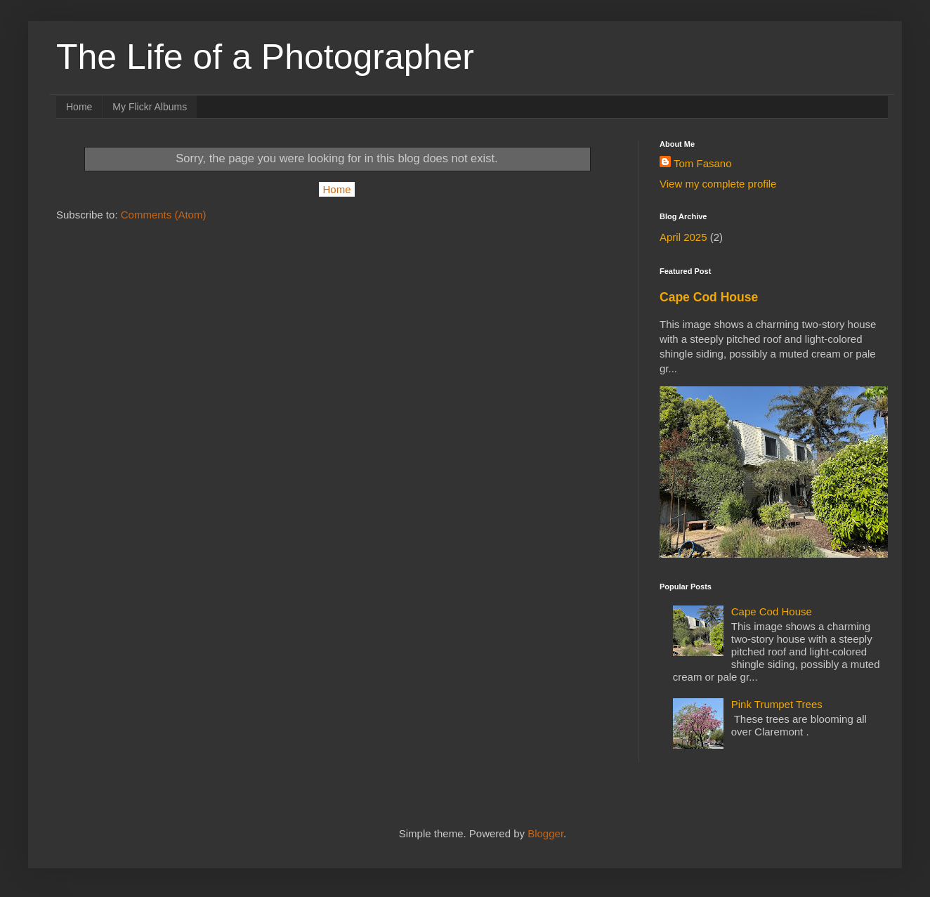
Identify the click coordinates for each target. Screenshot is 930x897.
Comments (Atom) (164, 215)
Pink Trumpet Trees (777, 704)
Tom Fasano (703, 163)
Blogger (545, 833)
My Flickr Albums (149, 106)
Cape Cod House (709, 297)
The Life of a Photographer (265, 57)
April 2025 (683, 237)
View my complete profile (718, 184)
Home (79, 106)
